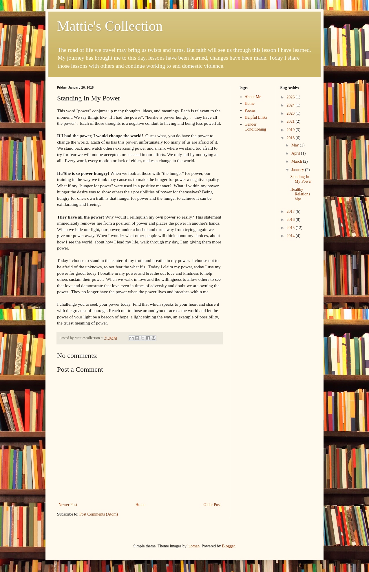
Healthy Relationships (300, 194)
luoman (193, 546)
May (295, 145)
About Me (253, 97)
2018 (291, 138)
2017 (291, 211)
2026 (291, 97)
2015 (291, 228)
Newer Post (68, 505)
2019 (291, 130)
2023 (291, 113)
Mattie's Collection (110, 26)
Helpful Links (256, 117)
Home (140, 505)
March (297, 161)
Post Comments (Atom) (98, 514)
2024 (291, 105)
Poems (250, 110)
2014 (291, 236)
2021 (291, 121)
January (298, 170)
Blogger (228, 546)
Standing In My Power (301, 179)
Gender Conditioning (255, 126)
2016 (291, 219)
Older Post (212, 505)
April (296, 153)
